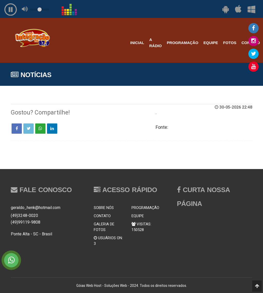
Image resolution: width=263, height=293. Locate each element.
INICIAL (137, 42)
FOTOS (229, 42)
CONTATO (102, 216)
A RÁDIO (155, 42)
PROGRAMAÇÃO (183, 42)
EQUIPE (210, 42)
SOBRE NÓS (104, 207)
